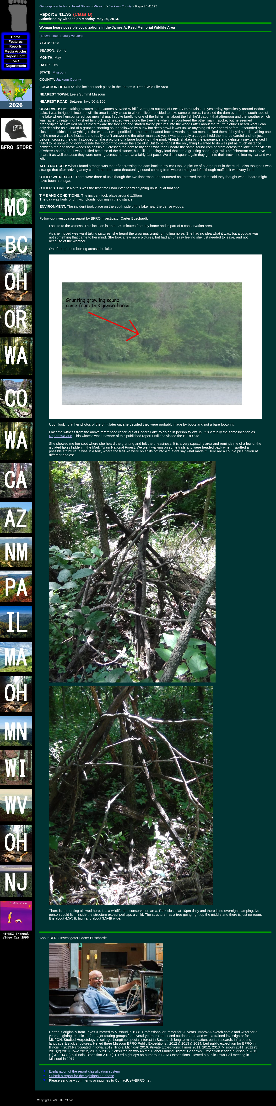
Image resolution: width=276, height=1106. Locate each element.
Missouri (99, 6)
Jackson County (120, 6)
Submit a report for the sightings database (81, 1076)
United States (80, 6)
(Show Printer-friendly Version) (61, 35)
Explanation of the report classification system (84, 1071)
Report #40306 (60, 436)
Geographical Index (53, 6)
